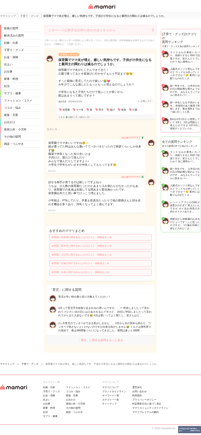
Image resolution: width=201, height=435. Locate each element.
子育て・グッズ (14, 50)
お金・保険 (11, 57)
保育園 (66, 109)
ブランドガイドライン (114, 391)
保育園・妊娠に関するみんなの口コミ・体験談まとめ (80, 263)
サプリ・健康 (12, 93)
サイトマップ (109, 403)
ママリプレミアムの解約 (145, 412)
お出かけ (9, 122)
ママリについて (110, 387)
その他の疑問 (12, 136)
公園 (134, 109)
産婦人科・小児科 (15, 129)
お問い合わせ (139, 391)
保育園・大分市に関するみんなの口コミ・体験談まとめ (81, 254)
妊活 (7, 86)
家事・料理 (11, 78)
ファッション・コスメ (18, 100)
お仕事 (8, 71)
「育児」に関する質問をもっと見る (100, 340)
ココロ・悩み (12, 107)
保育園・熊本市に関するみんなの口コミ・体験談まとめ (81, 245)
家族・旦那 (11, 115)
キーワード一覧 (110, 395)
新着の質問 (11, 28)
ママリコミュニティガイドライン (150, 408)
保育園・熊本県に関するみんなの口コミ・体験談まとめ (81, 237)
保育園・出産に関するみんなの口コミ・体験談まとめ (80, 272)
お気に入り (146, 101)
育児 (101, 109)
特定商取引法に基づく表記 (146, 403)
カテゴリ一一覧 (110, 399)
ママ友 (79, 109)
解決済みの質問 (14, 35)
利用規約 (137, 395)
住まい (8, 64)
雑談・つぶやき (14, 143)
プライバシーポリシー (144, 399)
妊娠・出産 (11, 42)
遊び (112, 109)
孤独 (123, 109)
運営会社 (137, 387)
